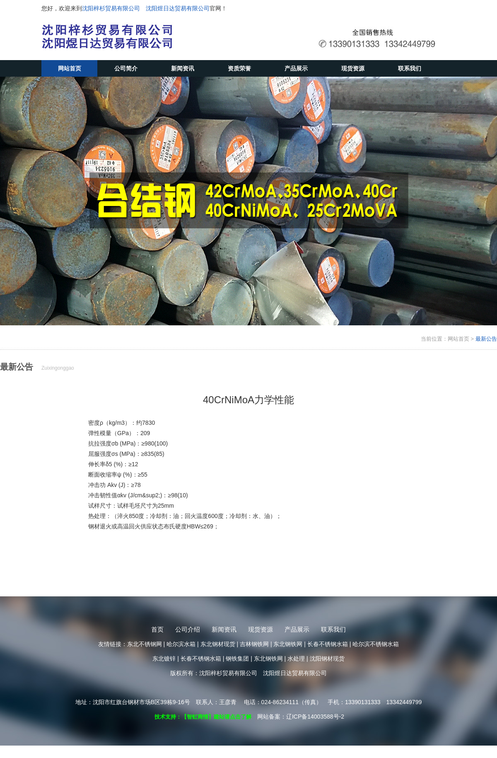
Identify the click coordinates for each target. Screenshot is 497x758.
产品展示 (296, 68)
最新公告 (486, 339)
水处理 (296, 658)
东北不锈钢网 (144, 644)
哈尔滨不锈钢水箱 (375, 644)
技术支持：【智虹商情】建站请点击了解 (202, 717)
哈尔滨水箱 (180, 644)
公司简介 (126, 68)
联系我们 (409, 68)
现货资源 (352, 68)
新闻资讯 (182, 68)
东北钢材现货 (217, 644)
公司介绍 (187, 629)
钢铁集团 (237, 658)
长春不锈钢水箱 (327, 644)
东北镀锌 (164, 658)
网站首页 (69, 68)
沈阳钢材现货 (327, 658)
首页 (157, 629)
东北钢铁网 (287, 644)
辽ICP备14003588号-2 (315, 716)
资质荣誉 (239, 68)
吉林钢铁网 (254, 644)
